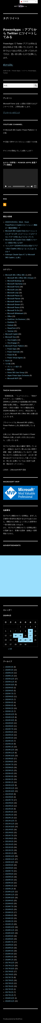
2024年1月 (9, 747)
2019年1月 (9, 924)
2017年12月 (9, 963)
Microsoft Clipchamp (15, 284)
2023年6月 (9, 767)
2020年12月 (9, 856)
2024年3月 (9, 741)
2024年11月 (9, 717)
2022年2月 (9, 815)
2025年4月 (9, 702)
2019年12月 (9, 892)
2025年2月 (9, 708)
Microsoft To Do (13, 310)
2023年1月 (9, 782)
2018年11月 (9, 930)
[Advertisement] (20, 576)
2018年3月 (9, 954)
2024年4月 (9, 738)
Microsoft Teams (13, 307)
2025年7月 (9, 693)
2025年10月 (9, 685)
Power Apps (16, 70)
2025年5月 (9, 699)
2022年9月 (9, 794)
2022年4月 (9, 809)
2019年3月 (9, 918)
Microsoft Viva (10, 337)
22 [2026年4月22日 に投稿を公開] (20, 640)
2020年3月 (9, 883)
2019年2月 (9, 921)
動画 (9, 369)
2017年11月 (9, 966)
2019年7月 (9, 906)
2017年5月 (9, 983)
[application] (20, 179)
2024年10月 (9, 720)
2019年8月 (9, 903)
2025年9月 (9, 688)
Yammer (10, 331)
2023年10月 (9, 756)
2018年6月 (9, 945)
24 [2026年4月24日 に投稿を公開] (30, 640)
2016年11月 (9, 1001)
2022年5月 (9, 806)
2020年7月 (9, 871)
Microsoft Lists (12, 290)
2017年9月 (9, 971)
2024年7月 (9, 729)
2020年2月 (9, 886)
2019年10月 (9, 897)
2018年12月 (9, 927)
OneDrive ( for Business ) (16, 319)
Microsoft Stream (13, 304)
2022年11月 (9, 788)
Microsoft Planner (13, 298)
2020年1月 (9, 889)
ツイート (25, 70)
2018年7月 (9, 942)
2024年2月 (9, 744)
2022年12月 (9, 785)
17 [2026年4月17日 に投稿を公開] (30, 635)
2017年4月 (9, 986)
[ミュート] (32, 186)
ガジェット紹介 (13, 367)
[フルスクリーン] (35, 186)
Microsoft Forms (13, 287)
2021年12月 (9, 821)
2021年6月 (9, 838)
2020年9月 (9, 865)
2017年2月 (9, 992)
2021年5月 (9, 841)
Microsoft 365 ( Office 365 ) (15, 275)
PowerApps (32, 70)
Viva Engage (12, 343)
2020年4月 (9, 880)
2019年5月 (9, 912)
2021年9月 (9, 829)
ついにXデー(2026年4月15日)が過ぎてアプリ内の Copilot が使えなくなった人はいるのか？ (21, 249)
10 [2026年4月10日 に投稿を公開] (30, 631)
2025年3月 (9, 705)
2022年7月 (9, 800)
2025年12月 (9, 679)
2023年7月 (9, 764)
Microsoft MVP (12, 378)
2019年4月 (9, 915)
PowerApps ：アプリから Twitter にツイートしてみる (20, 33)
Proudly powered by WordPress (12, 1019)
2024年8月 (9, 726)
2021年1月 (9, 853)
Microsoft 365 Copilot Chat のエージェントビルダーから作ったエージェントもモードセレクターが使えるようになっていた (21, 234)
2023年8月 (9, 761)
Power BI (10, 355)
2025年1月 (9, 711)
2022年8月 (9, 797)
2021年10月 (9, 827)
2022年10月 (9, 791)
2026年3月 (9, 670)
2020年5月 (9, 877)
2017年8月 (9, 974)
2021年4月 (9, 844)
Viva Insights (12, 340)
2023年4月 (9, 773)
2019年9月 (9, 900)
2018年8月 (9, 939)
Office (9, 316)
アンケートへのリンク (11, 112)
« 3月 (10, 649)
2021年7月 (9, 835)
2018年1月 (9, 960)
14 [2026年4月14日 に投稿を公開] (15, 635)
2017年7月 (9, 977)
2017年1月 (9, 995)
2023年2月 (9, 779)
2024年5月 (9, 735)
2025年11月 (9, 682)
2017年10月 (9, 968)
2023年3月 (9, 776)
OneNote (10, 322)
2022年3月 (9, 812)
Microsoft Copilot (11, 334)
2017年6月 (9, 980)
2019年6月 (9, 909)
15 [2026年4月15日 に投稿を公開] (20, 635)
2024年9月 (9, 723)
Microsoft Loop (12, 293)
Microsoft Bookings (14, 281)
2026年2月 (9, 673)
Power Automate (13, 352)
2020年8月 (9, 868)
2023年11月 (9, 753)
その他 (7, 364)
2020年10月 (9, 862)
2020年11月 (9, 859)
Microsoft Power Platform (14, 346)
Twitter (5, 73)
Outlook (10, 325)
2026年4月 (9, 667)
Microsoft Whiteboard (15, 313)
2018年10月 (9, 933)
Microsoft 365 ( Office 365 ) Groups (20, 278)
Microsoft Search (13, 301)
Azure (7, 361)
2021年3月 (9, 847)
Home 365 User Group (15, 372)
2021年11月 (9, 824)
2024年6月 (9, 732)
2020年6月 (9, 874)
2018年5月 (9, 948)
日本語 (24, 1)
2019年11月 (9, 895)
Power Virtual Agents (15, 358)
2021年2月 (9, 850)
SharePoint (11, 328)
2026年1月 (9, 676)
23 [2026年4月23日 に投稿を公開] (25, 640)
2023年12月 (9, 750)
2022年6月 (9, 803)
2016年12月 (9, 998)
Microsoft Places (13, 296)
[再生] (6, 186)
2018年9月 (9, 936)
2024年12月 (9, 714)
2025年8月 (9, 691)
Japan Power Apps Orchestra (18, 375)
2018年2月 (9, 957)
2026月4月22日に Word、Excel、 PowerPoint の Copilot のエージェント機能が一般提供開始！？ (21, 225)
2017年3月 (9, 989)
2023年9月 (9, 759)
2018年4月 (9, 951)
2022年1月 (9, 818)
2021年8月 (9, 832)
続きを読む (8, 65)
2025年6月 (9, 696)
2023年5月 (9, 770)
